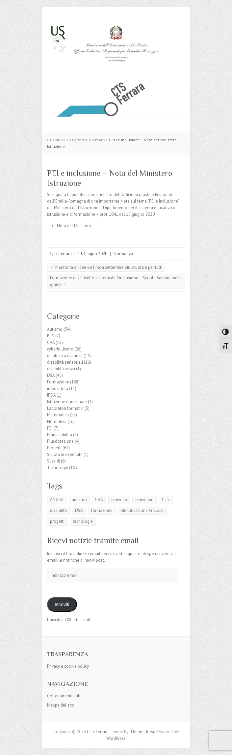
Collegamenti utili (63, 696)
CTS (166, 499)
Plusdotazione (60, 441)
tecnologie (83, 521)
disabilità (58, 510)
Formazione (58, 382)
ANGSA (57, 499)
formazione (102, 510)
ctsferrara (63, 254)
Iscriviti (62, 604)
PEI (50, 428)
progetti (57, 521)
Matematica (58, 415)
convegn (119, 499)
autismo (79, 499)
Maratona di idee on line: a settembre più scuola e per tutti (106, 267)
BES (50, 336)
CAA (51, 342)
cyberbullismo (60, 349)
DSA (51, 375)
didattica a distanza (65, 355)
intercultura (57, 388)
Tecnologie (57, 467)
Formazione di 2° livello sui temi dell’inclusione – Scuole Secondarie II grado (115, 281)
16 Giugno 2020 (92, 254)
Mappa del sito (60, 705)
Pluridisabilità (59, 434)
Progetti (54, 448)
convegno (144, 499)
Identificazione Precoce (142, 510)
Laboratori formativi (65, 408)
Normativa (123, 254)
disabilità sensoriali (65, 362)
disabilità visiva (61, 369)
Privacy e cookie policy (68, 666)
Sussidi (53, 461)
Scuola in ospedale (65, 454)
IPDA (51, 395)
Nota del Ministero (74, 226)
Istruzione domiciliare (67, 402)
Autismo (55, 329)
